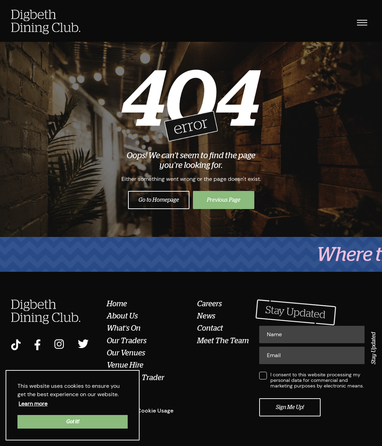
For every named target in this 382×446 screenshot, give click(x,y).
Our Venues (126, 353)
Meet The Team (223, 341)
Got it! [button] (72, 421)
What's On (124, 328)
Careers (209, 304)
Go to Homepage (158, 200)
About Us (122, 316)
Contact (210, 328)
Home (117, 304)
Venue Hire (125, 365)
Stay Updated (373, 348)
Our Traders (127, 341)
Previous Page (223, 200)
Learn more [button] (32, 403)
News (206, 316)
